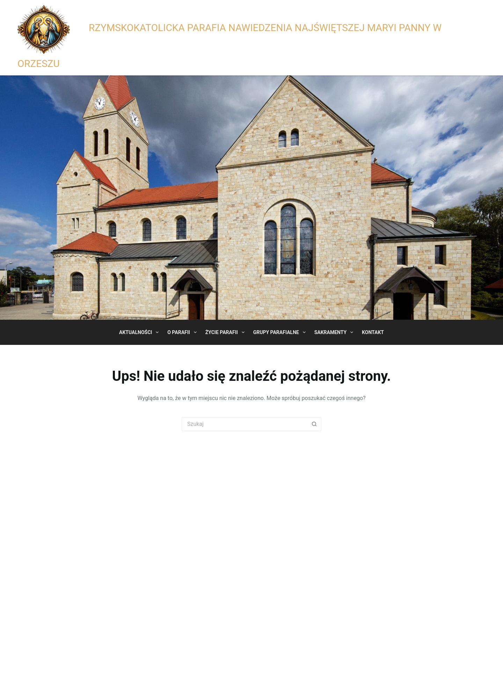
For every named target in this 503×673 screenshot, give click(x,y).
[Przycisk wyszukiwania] (314, 424)
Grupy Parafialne (280, 332)
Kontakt (373, 332)
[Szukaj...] (244, 424)
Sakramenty (335, 332)
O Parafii (183, 332)
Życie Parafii (226, 332)
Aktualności (140, 332)
